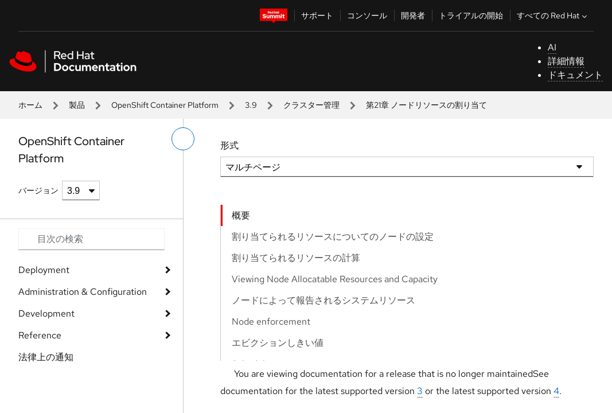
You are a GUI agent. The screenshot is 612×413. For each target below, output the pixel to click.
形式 (229, 145)
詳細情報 (566, 61)
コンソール (367, 15)
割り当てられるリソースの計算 (296, 258)
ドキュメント (575, 75)
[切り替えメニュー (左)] (182, 138)
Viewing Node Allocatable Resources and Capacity (335, 279)
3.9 (251, 105)
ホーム (30, 105)
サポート (317, 15)
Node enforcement (271, 321)
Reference (39, 335)
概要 (241, 215)
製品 (77, 105)
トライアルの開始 (471, 15)
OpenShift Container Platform (165, 105)
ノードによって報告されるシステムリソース (323, 300)
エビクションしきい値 (277, 343)
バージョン (38, 190)
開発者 (413, 15)
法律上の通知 (45, 357)
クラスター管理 (311, 105)
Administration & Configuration (82, 292)
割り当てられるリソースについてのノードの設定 (333, 237)
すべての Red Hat (553, 15)
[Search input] (91, 239)
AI (552, 47)
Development (46, 313)
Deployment (43, 270)
